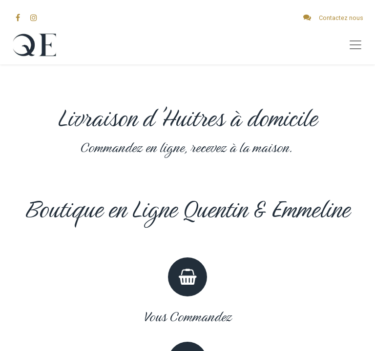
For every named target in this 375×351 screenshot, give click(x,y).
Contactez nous (341, 17)
